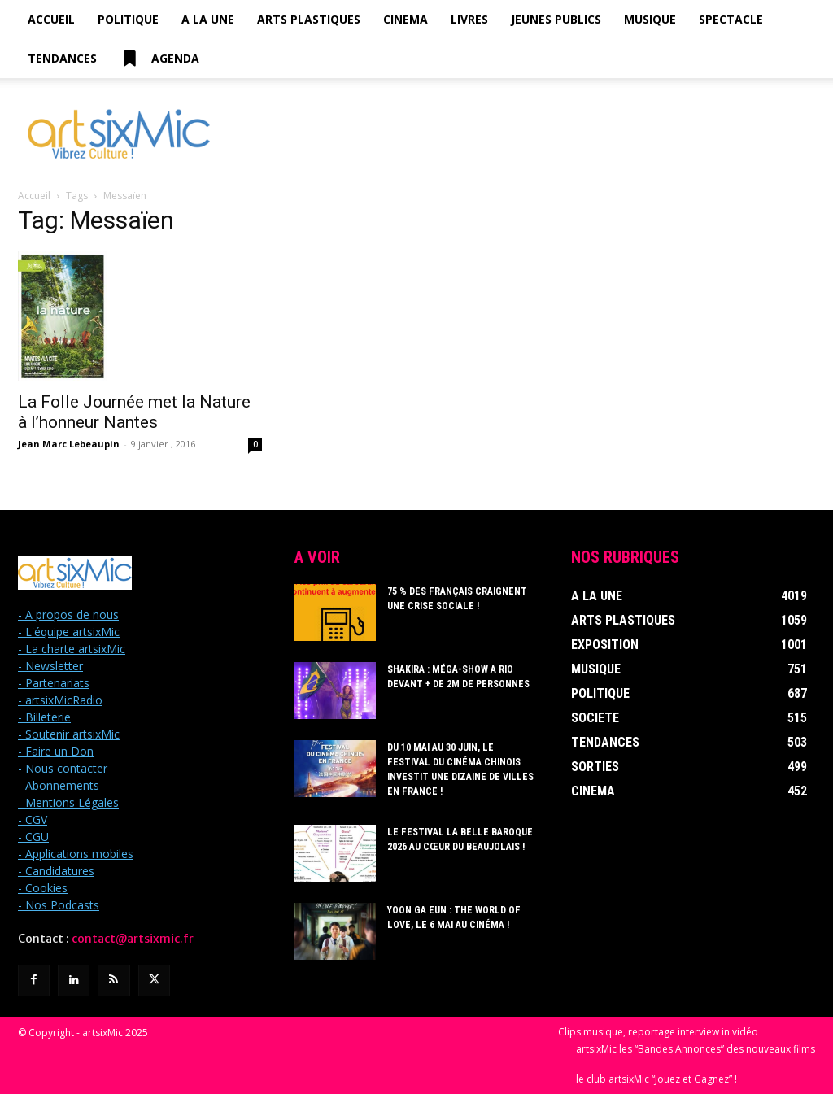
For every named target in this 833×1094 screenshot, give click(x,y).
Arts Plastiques (308, 19)
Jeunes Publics (556, 19)
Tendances (62, 58)
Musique (650, 19)
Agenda (159, 58)
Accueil (51, 19)
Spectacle (731, 19)
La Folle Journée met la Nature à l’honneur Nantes (134, 412)
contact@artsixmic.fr (133, 938)
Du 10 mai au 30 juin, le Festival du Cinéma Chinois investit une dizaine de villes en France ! (463, 762)
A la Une (207, 19)
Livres (469, 19)
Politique (128, 19)
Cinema (405, 19)
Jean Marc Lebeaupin (69, 444)
